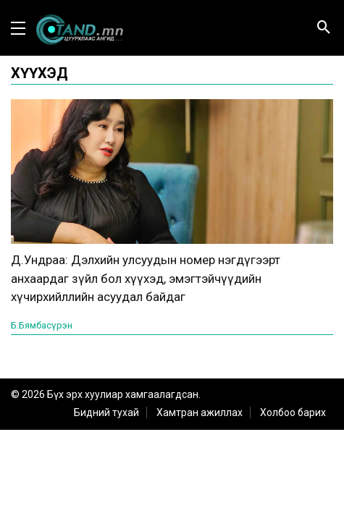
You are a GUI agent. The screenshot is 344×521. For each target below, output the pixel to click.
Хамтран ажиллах (199, 412)
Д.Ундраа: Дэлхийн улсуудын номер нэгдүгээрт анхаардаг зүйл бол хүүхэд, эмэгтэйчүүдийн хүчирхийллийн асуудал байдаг (145, 278)
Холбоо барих (293, 412)
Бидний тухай (106, 412)
